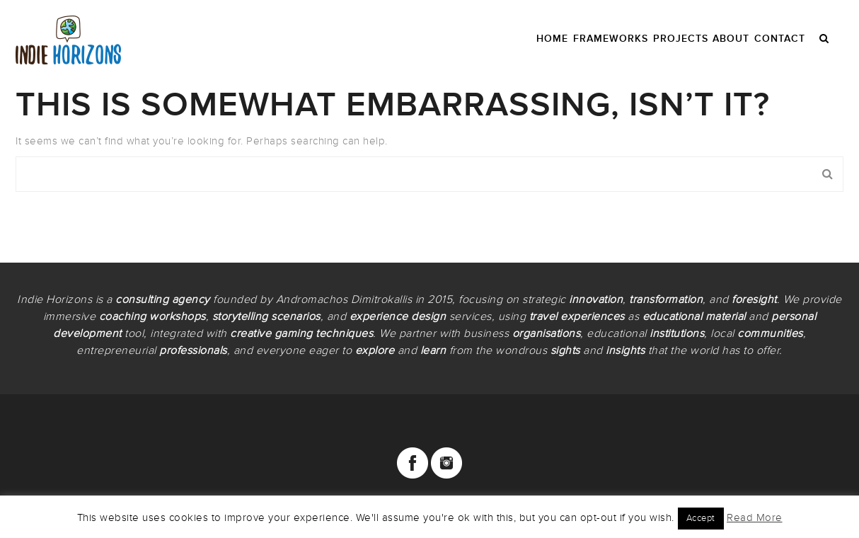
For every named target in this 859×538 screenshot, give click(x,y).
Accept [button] (700, 518)
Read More (755, 517)
